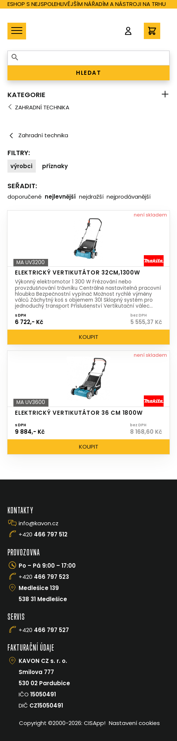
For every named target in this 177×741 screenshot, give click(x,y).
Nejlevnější (60, 197)
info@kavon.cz (39, 523)
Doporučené (24, 197)
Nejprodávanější (129, 197)
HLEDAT (88, 73)
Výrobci (21, 166)
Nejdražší (91, 197)
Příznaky (55, 166)
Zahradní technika (42, 107)
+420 (43, 534)
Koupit (88, 337)
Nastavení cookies (134, 723)
